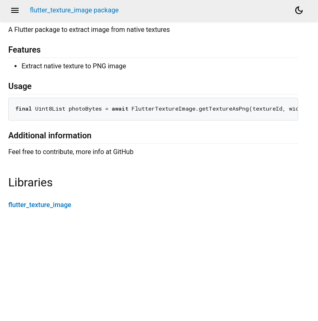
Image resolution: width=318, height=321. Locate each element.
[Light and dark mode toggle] (299, 10)
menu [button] (15, 10)
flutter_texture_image (39, 205)
